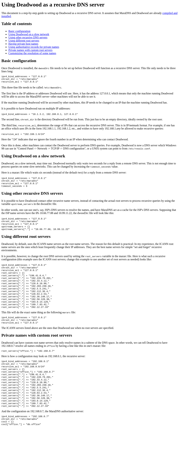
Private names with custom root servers (30, 50)
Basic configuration (19, 31)
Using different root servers (23, 40)
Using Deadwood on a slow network (28, 34)
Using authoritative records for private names (33, 46)
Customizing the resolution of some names (32, 53)
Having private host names (23, 43)
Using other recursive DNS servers (27, 37)
